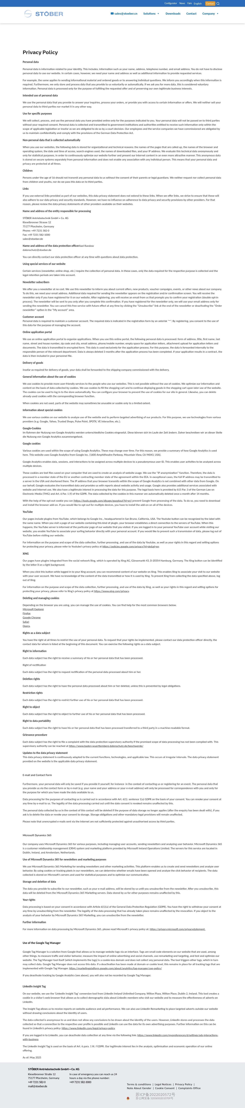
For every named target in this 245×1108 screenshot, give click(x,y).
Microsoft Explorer (33, 609)
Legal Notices (161, 1084)
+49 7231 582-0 (37, 1082)
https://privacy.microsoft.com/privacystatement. (177, 929)
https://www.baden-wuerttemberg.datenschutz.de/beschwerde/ (106, 746)
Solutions (151, 14)
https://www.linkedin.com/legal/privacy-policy (88, 1028)
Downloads (173, 14)
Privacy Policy (180, 1084)
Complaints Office (159, 1088)
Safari (26, 622)
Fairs (179, 3)
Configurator (153, 3)
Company (210, 14)
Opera (26, 626)
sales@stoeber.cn (126, 14)
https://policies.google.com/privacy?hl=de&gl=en (130, 546)
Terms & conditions (138, 1084)
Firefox (27, 613)
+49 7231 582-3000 (81, 1082)
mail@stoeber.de (38, 1086)
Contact (208, 3)
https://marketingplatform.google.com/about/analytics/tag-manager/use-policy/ (115, 968)
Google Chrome (32, 617)
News (168, 3)
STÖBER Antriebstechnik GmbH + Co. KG (55, 1069)
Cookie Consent (136, 1088)
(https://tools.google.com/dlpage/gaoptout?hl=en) (103, 500)
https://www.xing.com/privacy (111, 591)
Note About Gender (203, 1084)
